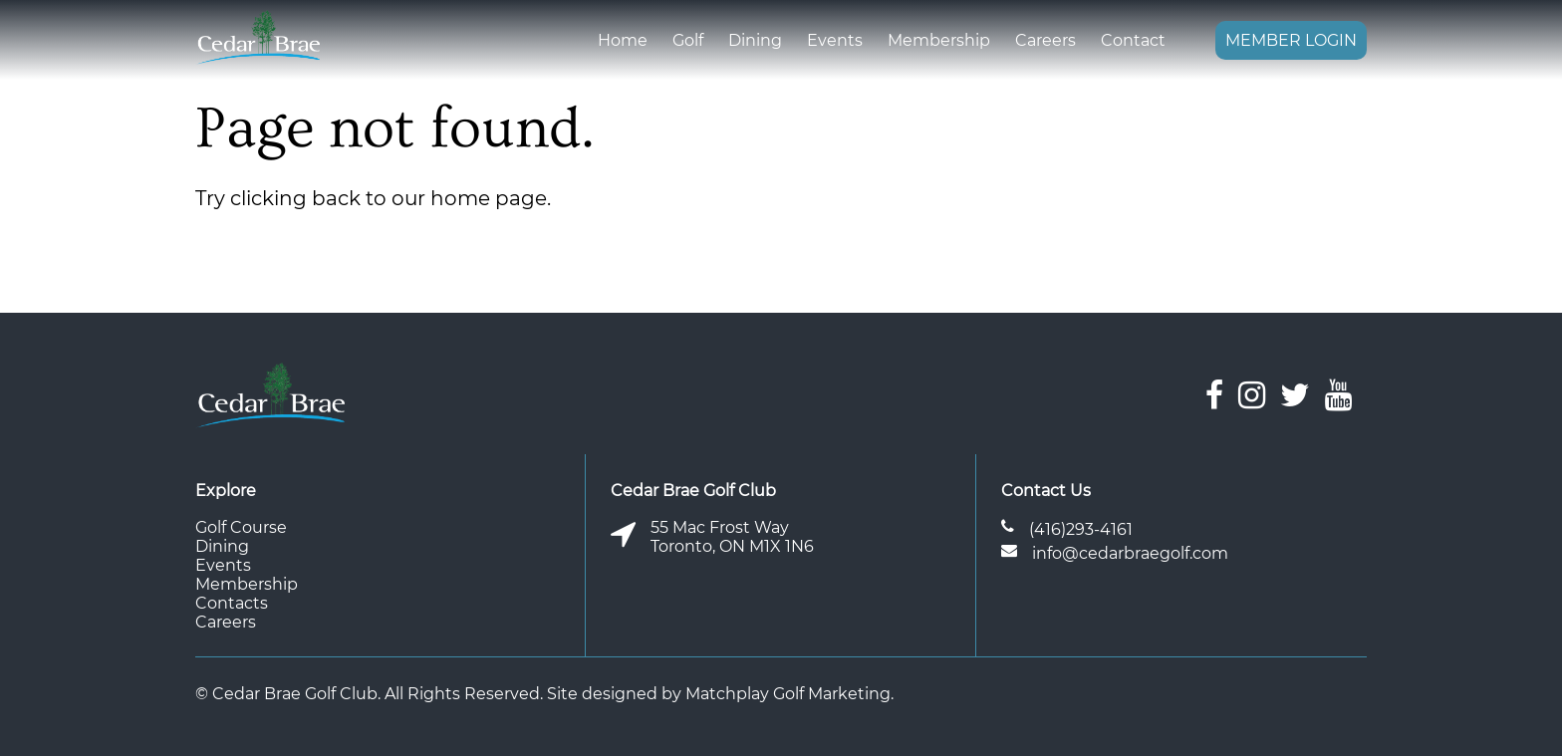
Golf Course (241, 527)
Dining (755, 40)
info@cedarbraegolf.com (1130, 553)
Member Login (1291, 40)
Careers (1045, 40)
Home (623, 40)
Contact (1133, 40)
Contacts (231, 603)
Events (835, 40)
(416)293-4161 (1081, 529)
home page (488, 198)
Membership (939, 40)
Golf (687, 40)
